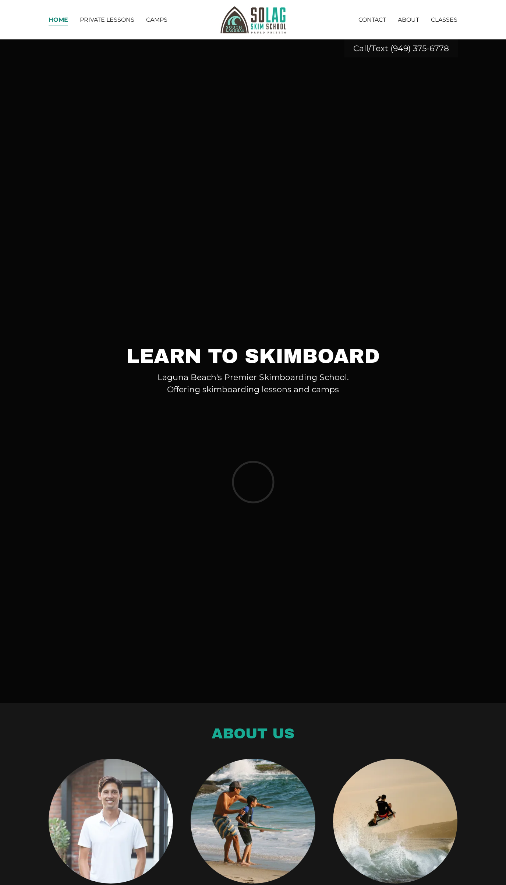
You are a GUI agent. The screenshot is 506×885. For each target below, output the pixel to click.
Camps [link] (156, 19)
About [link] (408, 19)
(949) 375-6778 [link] (419, 48)
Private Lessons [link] (107, 19)
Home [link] (58, 19)
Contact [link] (372, 19)
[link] (253, 19)
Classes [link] (444, 19)
